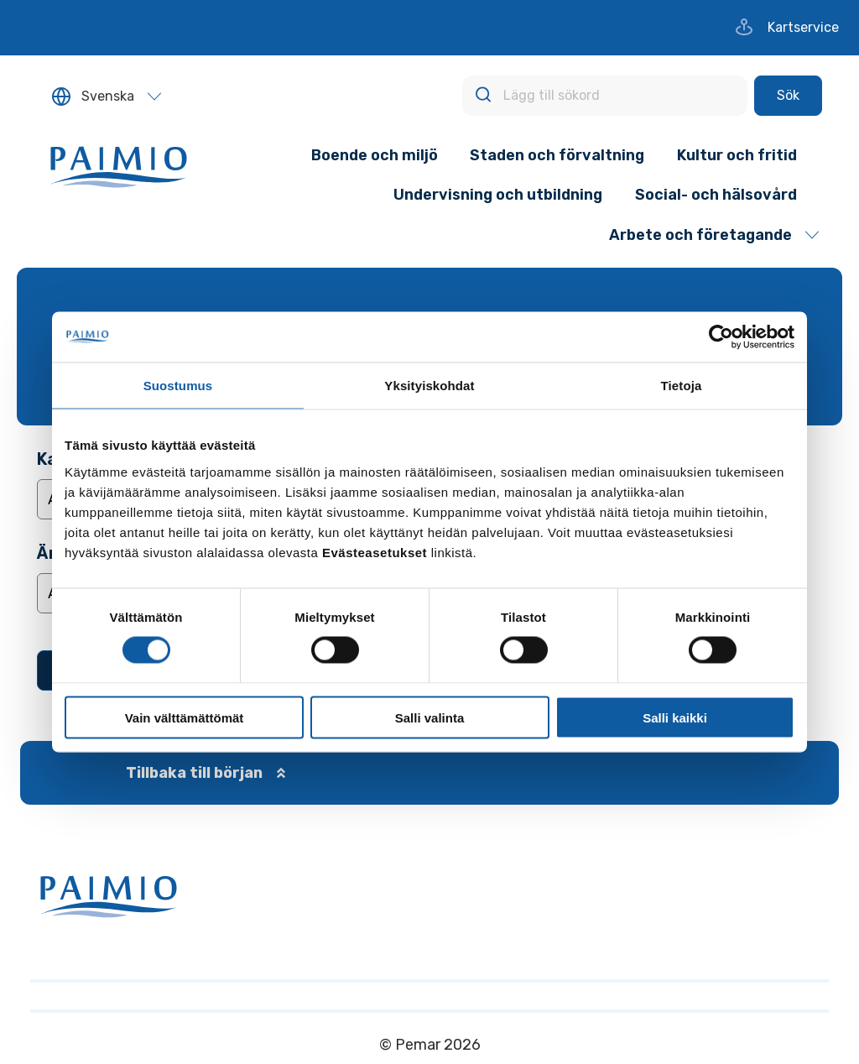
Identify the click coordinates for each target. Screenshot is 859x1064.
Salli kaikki (675, 717)
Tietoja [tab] (681, 385)
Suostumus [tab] (178, 385)
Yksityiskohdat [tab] (429, 385)
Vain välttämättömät (184, 717)
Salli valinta (430, 717)
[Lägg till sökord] (604, 96)
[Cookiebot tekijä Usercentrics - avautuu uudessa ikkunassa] (721, 337)
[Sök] (788, 96)
